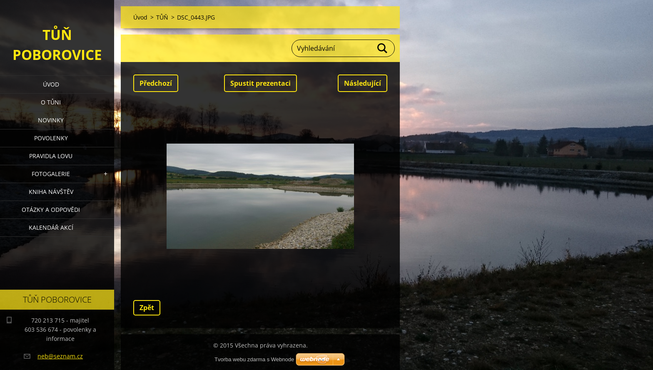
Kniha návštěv (51, 192)
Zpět (147, 307)
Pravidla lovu (50, 156)
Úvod (51, 84)
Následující (362, 83)
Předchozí (156, 83)
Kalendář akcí (51, 227)
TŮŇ (162, 17)
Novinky (51, 120)
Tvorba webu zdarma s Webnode (254, 359)
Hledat (382, 48)
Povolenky (51, 138)
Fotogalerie (51, 174)
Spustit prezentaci (260, 83)
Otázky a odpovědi (51, 210)
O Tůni (51, 102)
